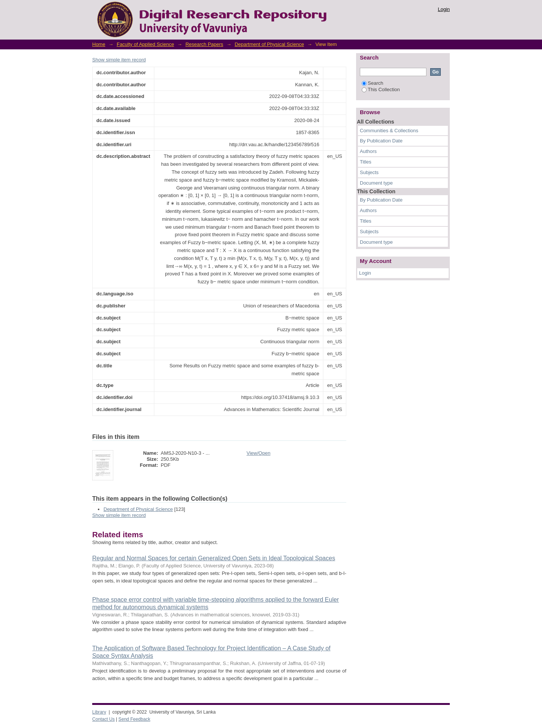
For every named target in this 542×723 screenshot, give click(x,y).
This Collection (381, 89)
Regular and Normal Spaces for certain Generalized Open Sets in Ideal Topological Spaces (213, 558)
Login (444, 9)
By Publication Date (381, 141)
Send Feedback (135, 719)
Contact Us (103, 719)
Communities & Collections (389, 130)
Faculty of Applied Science (145, 44)
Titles (365, 162)
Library (99, 712)
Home (98, 44)
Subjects (369, 172)
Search (372, 83)
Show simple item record (119, 60)
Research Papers (204, 44)
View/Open (258, 453)
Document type (376, 183)
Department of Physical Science (269, 44)
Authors (368, 151)
